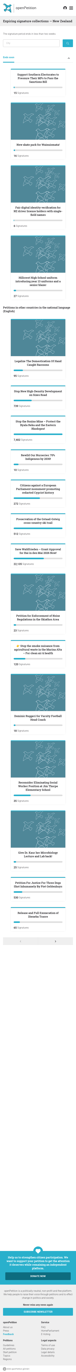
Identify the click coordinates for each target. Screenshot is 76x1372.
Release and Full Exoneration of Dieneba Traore (38, 1278)
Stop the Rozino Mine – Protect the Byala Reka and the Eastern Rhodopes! (38, 534)
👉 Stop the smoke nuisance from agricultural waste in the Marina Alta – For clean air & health (38, 940)
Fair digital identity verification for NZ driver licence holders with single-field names (38, 247)
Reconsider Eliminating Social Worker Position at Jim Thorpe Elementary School (38, 1076)
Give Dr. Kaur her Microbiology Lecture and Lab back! (38, 1145)
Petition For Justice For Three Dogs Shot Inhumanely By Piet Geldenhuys (38, 1211)
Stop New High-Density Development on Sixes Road (38, 465)
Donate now (38, 1348)
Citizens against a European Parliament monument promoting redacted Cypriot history (38, 670)
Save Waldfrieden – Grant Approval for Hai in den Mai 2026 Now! (38, 805)
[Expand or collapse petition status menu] (69, 58)
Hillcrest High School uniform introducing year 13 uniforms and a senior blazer (38, 317)
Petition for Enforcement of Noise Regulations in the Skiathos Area (38, 872)
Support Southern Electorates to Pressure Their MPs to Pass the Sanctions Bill (38, 114)
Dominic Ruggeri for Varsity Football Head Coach (38, 1008)
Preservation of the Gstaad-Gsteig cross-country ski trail (38, 739)
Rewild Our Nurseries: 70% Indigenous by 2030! (38, 602)
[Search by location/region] (31, 43)
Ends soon (8, 57)
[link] (71, 8)
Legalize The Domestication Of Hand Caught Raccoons (38, 399)
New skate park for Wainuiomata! (38, 181)
